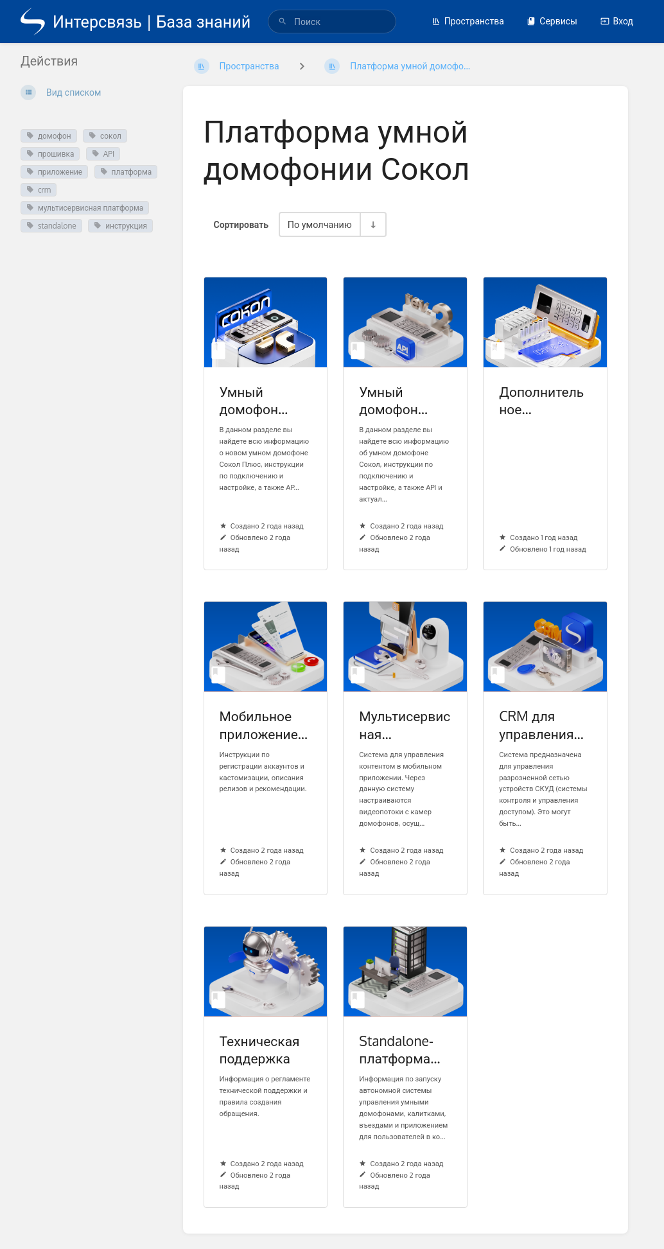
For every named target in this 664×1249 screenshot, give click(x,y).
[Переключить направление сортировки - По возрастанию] (372, 224)
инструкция (120, 226)
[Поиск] (282, 21)
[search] (332, 21)
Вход (616, 20)
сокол (105, 136)
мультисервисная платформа (84, 208)
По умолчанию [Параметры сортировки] (320, 224)
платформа (126, 172)
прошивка (50, 154)
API (103, 154)
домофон (48, 136)
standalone (51, 226)
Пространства (468, 20)
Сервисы (552, 20)
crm (38, 190)
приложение (54, 172)
